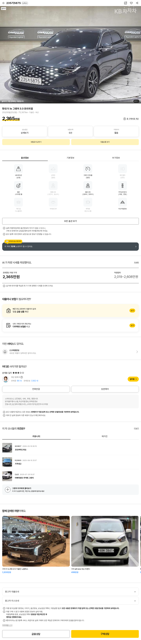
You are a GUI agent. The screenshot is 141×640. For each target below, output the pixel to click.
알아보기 (70, 310)
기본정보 (70, 158)
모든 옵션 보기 (70, 221)
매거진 (105, 436)
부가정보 (116, 158)
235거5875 (17, 3)
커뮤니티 (36, 436)
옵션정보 (25, 158)
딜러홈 (132, 379)
